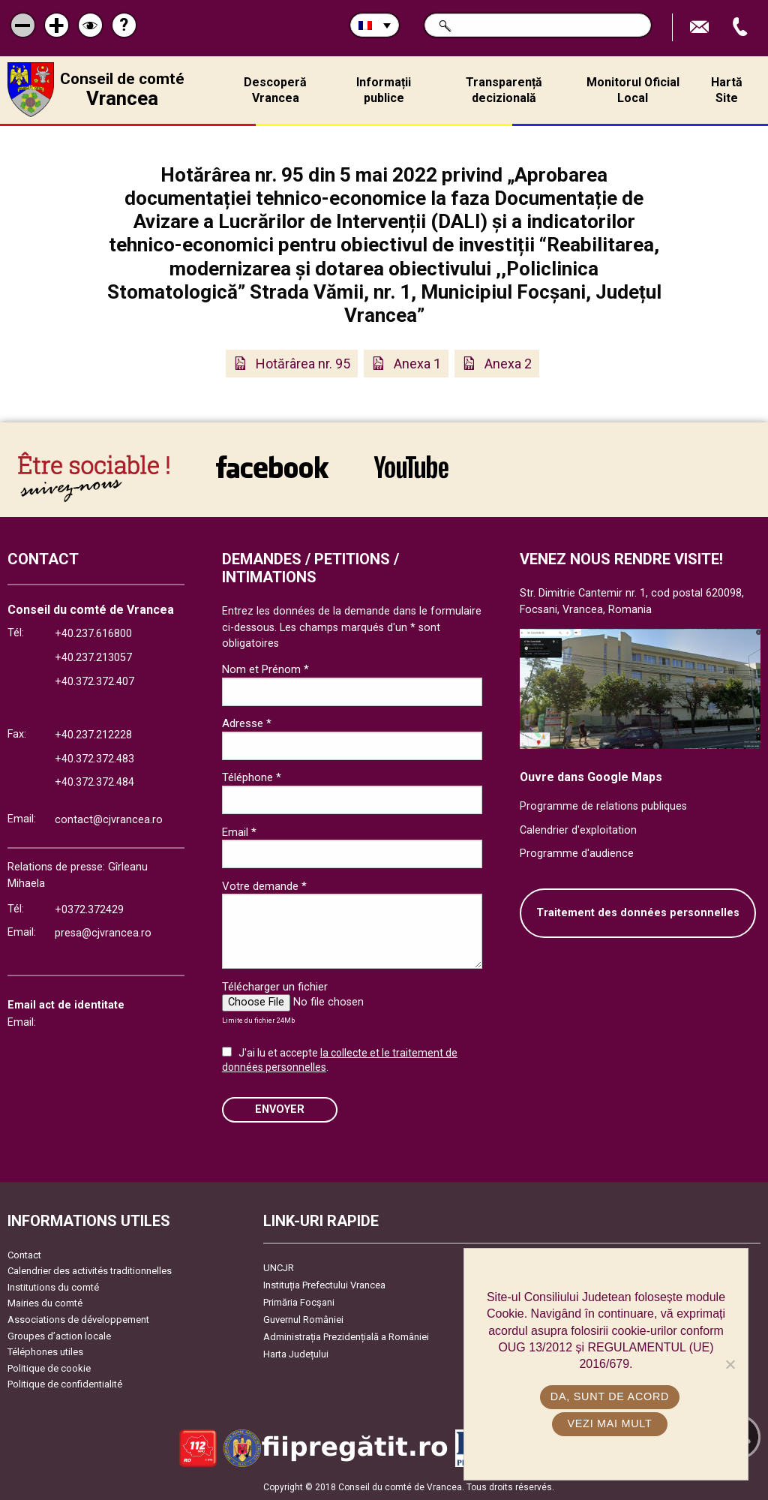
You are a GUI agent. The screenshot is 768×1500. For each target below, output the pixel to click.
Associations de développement (78, 1319)
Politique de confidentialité (65, 1384)
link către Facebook (272, 467)
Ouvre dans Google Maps (591, 777)
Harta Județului (295, 1354)
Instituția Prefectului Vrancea (324, 1285)
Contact (24, 1255)
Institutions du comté (53, 1287)
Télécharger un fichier (275, 986)
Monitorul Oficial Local (633, 90)
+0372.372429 (89, 909)
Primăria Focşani (298, 1302)
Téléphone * (251, 777)
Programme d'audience (577, 853)
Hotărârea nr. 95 (303, 363)
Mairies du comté (45, 1303)
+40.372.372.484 (94, 782)
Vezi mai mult (609, 1423)
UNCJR (278, 1267)
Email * (239, 832)
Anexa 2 (508, 363)
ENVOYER (279, 1109)
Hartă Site (726, 90)
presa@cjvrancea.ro (103, 933)
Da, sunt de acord (609, 1396)
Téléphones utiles (45, 1351)
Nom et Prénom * (265, 669)
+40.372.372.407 (94, 681)
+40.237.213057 (93, 657)
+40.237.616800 (93, 633)
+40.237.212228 (93, 735)
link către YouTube (411, 467)
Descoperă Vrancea (275, 90)
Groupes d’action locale (59, 1336)
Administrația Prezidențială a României (346, 1336)
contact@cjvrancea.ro (109, 819)
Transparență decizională (504, 90)
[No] (729, 1364)
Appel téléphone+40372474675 (741, 27)
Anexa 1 (417, 363)
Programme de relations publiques (603, 806)
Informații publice (383, 90)
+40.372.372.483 (94, 759)
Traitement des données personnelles (638, 912)
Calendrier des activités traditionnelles (90, 1270)
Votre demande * (264, 886)
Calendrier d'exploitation (578, 830)
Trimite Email (701, 27)
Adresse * (247, 723)
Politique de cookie (49, 1368)
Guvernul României (303, 1319)
